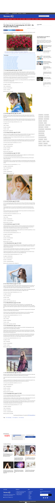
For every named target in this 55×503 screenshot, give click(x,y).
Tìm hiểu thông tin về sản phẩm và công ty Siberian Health (43, 37)
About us (30, 498)
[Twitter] (45, 497)
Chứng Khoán (45, 143)
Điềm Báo (44, 141)
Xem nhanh (6, 55)
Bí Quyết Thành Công (41, 131)
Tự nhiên (30, 493)
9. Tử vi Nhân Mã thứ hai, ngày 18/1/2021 (10, 65)
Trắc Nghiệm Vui (41, 114)
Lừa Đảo (48, 141)
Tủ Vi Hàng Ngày (8, 417)
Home (4, 23)
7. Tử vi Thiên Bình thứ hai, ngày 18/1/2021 (11, 63)
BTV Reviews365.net (31, 415)
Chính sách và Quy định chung (21, 491)
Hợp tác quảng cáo (19, 493)
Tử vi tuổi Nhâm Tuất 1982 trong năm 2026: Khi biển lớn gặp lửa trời (30, 459)
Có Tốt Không (40, 145)
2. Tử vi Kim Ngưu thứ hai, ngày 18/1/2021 (11, 57)
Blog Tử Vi (40, 141)
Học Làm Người (46, 114)
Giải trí (30, 497)
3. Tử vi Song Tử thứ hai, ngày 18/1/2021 (10, 58)
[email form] (44, 495)
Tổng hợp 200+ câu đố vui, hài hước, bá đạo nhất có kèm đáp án (47, 73)
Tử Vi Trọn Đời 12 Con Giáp (42, 137)
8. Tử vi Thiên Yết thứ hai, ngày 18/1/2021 (11, 64)
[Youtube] (47, 497)
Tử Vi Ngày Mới (15, 417)
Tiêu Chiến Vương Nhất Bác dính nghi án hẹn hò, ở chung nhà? (47, 84)
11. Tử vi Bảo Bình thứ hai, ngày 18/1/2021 (11, 67)
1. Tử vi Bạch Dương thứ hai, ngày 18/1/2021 (11, 56)
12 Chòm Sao (40, 143)
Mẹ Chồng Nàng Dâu (41, 135)
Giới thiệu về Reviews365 (20, 492)
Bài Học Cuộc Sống (41, 133)
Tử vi (6, 23)
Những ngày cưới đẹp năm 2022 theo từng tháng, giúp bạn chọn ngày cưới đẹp (47, 62)
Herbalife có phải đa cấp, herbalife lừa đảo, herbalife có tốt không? (47, 68)
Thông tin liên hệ (19, 494)
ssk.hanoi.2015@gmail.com (8, 497)
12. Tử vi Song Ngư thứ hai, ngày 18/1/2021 (11, 68)
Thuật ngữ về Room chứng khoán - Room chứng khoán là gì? (47, 78)
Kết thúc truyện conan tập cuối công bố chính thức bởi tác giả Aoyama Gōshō (47, 46)
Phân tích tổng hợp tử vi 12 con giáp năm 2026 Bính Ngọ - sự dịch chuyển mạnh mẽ (8, 455)
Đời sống (30, 492)
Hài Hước (45, 139)
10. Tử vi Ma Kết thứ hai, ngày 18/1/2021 (10, 66)
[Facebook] (43, 497)
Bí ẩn (29, 495)
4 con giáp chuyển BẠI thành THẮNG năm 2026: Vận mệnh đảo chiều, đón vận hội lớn (18, 459)
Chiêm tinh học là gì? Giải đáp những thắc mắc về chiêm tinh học (18, 471)
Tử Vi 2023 (49, 145)
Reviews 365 (31, 491)
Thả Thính (45, 145)
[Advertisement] (27, 6)
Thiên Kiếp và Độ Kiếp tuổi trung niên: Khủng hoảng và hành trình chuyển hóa (8, 471)
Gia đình (30, 496)
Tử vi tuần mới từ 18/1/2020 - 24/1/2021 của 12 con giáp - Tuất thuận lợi (16, 51)
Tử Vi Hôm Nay (21, 417)
